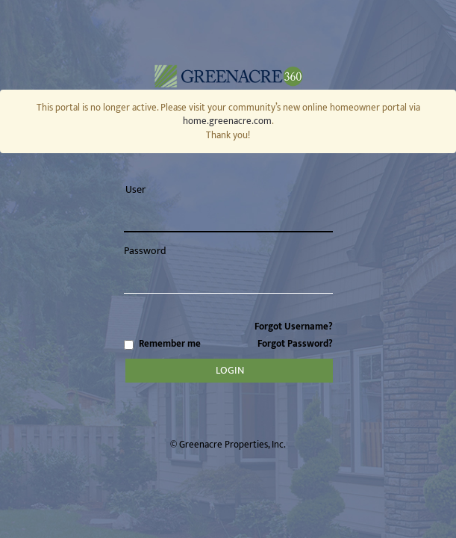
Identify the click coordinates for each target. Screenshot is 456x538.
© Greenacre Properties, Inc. (228, 444)
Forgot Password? (295, 344)
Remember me (228, 344)
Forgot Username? (293, 326)
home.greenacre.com (227, 121)
